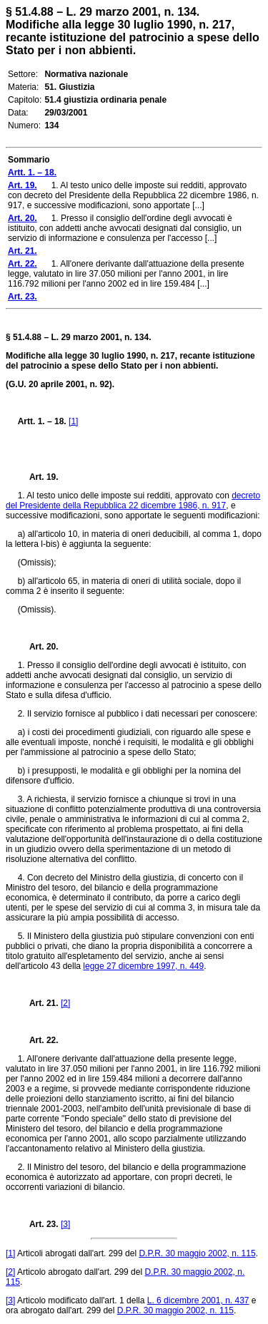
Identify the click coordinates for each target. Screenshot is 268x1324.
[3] (65, 1224)
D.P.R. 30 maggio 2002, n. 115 (197, 1253)
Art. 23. (38, 1224)
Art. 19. (38, 477)
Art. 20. (38, 647)
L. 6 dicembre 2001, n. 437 (198, 1300)
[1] (73, 421)
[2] (65, 1003)
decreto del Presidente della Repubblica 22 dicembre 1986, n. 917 (133, 500)
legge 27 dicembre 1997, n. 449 (143, 966)
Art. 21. (38, 1003)
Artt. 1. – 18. (42, 421)
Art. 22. (38, 1040)
